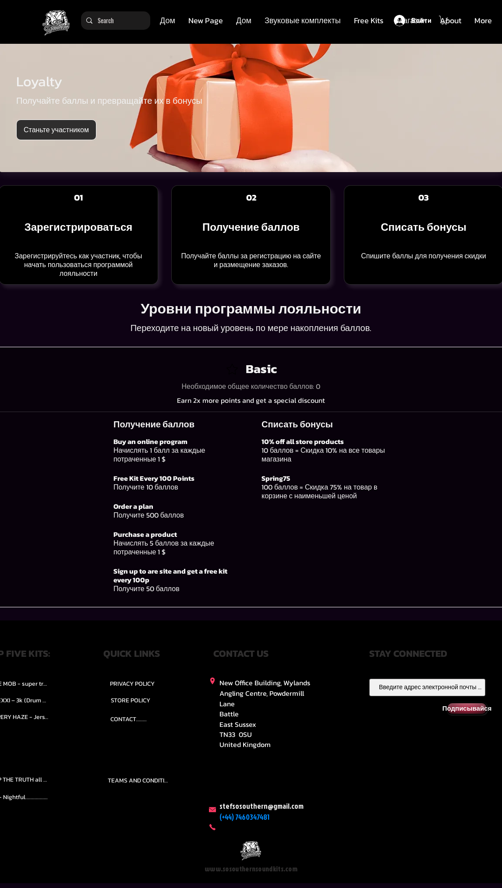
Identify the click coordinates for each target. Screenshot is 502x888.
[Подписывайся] (467, 708)
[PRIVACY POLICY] (132, 683)
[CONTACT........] (129, 719)
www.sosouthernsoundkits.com (251, 869)
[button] (302, 20)
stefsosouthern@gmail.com (261, 806)
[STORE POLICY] (130, 700)
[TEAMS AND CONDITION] (139, 781)
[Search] (115, 20)
